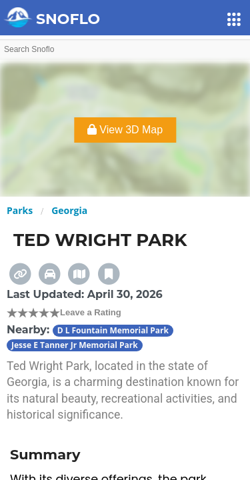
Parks (20, 210)
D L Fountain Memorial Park (113, 330)
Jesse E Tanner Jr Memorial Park (74, 345)
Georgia (69, 210)
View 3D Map (125, 129)
